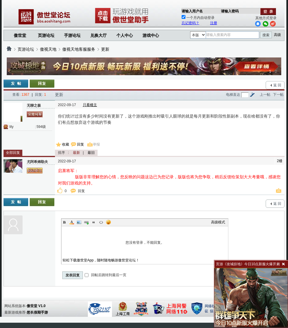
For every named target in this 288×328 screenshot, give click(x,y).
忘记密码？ (190, 23)
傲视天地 (48, 49)
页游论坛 (46, 35)
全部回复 (13, 153)
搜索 (265, 35)
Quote (94, 222)
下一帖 (278, 95)
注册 (213, 23)
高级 (277, 35)
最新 (76, 153)
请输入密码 (230, 11)
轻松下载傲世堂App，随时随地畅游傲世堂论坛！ (101, 260)
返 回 (277, 85)
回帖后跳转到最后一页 (105, 275)
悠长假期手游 (37, 312)
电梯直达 (233, 95)
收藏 (65, 144)
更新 (105, 49)
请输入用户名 (192, 11)
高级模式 (218, 222)
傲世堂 (20, 35)
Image (79, 222)
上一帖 (265, 95)
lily (11, 127)
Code (101, 222)
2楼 (279, 161)
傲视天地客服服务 (78, 49)
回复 (80, 144)
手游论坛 (72, 35)
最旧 (91, 153)
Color (72, 222)
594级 (41, 127)
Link (86, 222)
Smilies (108, 222)
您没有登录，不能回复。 (145, 243)
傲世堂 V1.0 (36, 306)
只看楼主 (90, 105)
